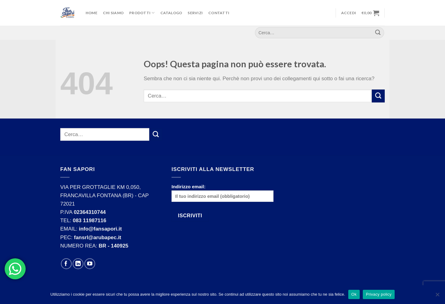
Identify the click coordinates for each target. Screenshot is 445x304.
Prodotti (142, 13)
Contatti (218, 12)
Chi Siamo (113, 12)
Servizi (195, 12)
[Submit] (378, 96)
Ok (354, 294)
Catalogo (171, 12)
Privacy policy (379, 294)
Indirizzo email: (222, 193)
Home (91, 12)
